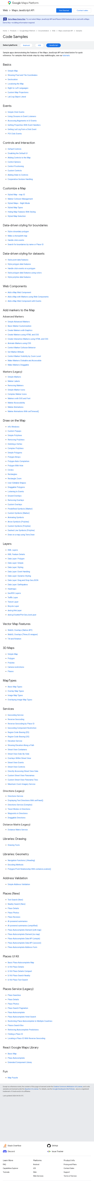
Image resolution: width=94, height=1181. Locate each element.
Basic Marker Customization (19, 326)
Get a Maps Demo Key (16, 19)
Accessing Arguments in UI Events (22, 121)
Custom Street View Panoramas (21, 775)
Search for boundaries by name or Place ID (26, 244)
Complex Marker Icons (17, 394)
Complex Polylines (16, 448)
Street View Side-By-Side (18, 754)
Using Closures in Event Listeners (22, 116)
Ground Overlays (14, 496)
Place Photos (13, 913)
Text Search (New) (15, 900)
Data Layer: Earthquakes (18, 584)
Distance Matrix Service (18, 830)
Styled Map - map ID (16, 194)
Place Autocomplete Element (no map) (24, 934)
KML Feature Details (16, 554)
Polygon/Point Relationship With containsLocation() (29, 869)
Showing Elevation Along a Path (21, 745)
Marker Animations (15, 407)
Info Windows (13, 427)
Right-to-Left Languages (18, 88)
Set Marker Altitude (16, 352)
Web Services (38, 1176)
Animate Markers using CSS (19, 343)
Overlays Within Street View (19, 758)
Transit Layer (13, 602)
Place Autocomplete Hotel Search (22, 1017)
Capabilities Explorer (10, 1168)
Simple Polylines (15, 435)
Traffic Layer (13, 597)
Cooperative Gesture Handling (20, 179)
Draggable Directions (16, 818)
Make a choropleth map (17, 236)
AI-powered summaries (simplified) (23, 925)
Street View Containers (17, 749)
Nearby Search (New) (16, 904)
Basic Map (12, 1054)
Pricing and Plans (70, 1164)
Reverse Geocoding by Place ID (21, 724)
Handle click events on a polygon (21, 268)
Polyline (11, 663)
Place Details (13, 908)
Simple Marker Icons (16, 390)
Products (13, 31)
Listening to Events (16, 491)
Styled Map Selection (17, 216)
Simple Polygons (15, 453)
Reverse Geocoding (16, 719)
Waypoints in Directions (18, 813)
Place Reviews (14, 917)
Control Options (14, 162)
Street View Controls (16, 767)
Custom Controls (15, 170)
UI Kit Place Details (16, 967)
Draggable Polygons (16, 487)
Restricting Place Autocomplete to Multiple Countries (30, 1021)
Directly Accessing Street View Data (23, 771)
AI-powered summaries (17, 921)
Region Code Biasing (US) (18, 736)
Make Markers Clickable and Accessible (24, 360)
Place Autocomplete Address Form (22, 947)
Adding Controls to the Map (19, 157)
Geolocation (13, 79)
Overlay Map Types (16, 691)
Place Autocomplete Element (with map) (24, 930)
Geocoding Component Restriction (22, 728)
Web (5, 10)
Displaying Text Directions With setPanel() (25, 800)
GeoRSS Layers (14, 593)
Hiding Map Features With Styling (22, 212)
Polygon (11, 658)
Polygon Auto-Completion (18, 461)
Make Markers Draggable (18, 365)
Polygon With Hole (15, 465)
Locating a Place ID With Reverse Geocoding (26, 1038)
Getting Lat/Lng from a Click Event (22, 129)
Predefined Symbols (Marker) (20, 509)
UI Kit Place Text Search (18, 980)
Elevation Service (15, 741)
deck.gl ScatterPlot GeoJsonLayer (22, 615)
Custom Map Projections (18, 92)
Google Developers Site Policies (64, 1089)
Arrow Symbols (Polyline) (18, 522)
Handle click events (16, 240)
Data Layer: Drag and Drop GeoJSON (23, 580)
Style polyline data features (19, 277)
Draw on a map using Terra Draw (21, 535)
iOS (39, 45)
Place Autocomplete (16, 1012)
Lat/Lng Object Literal (17, 97)
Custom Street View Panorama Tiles (23, 780)
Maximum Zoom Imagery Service (21, 784)
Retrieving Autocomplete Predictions (23, 1030)
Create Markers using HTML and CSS (23, 335)
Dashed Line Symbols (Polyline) (21, 530)
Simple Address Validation (19, 884)
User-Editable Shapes (17, 483)
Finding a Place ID (15, 1034)
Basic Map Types (15, 687)
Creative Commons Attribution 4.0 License (67, 1086)
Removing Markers (16, 385)
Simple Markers (14, 377)
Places (11, 671)
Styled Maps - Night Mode (19, 203)
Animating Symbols (16, 517)
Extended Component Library (20, 1062)
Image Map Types (15, 695)
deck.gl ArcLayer (15, 610)
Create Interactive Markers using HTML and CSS (28, 339)
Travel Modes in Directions (19, 809)
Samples (79, 31)
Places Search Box (16, 1025)
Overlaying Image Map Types (20, 700)
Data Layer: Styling (15, 567)
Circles (11, 470)
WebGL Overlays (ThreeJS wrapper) (23, 634)
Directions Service (15, 796)
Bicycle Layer (13, 606)
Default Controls (14, 149)
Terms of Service (70, 1176)
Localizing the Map (16, 84)
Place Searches (14, 995)
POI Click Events (15, 134)
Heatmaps (12, 589)
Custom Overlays (15, 504)
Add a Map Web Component (19, 292)
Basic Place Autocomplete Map (21, 962)
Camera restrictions (16, 667)
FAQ (4, 1164)
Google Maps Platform (27, 31)
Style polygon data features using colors (25, 273)
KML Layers (13, 550)
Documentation (43, 31)
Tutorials (6, 1172)
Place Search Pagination (18, 1008)
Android (26, 45)
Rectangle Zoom (14, 478)
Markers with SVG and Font (19, 398)
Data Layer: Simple (15, 563)
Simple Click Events (16, 112)
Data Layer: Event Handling (19, 571)
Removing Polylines (16, 440)
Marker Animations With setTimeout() (23, 411)
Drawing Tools (14, 845)
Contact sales (82, 10)
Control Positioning (16, 166)
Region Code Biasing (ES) (18, 732)
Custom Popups (14, 431)
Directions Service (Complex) (20, 805)
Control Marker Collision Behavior (22, 347)
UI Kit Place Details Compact (20, 971)
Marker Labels (14, 381)
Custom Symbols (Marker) (19, 513)
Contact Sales (69, 1168)
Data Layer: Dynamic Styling (19, 576)
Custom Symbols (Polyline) (19, 526)
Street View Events (16, 762)
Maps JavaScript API (23, 10)
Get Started (64, 10)
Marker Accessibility (16, 403)
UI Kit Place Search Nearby (19, 975)
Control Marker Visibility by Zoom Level (24, 356)
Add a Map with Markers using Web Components (28, 297)
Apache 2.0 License (31, 1089)
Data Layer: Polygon (16, 559)
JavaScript (53, 45)
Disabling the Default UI (18, 153)
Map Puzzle (13, 1078)
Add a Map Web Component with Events (24, 301)
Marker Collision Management (20, 199)
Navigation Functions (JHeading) (21, 860)
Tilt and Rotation (14, 639)
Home (5, 31)
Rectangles (12, 474)
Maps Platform (25, 3)
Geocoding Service (16, 715)
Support (67, 1172)
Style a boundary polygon (18, 231)
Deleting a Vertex (15, 444)
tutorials (66, 55)
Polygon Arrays (14, 457)
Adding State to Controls (18, 175)
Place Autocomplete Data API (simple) (24, 938)
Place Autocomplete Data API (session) (24, 943)
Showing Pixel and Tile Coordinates (22, 75)
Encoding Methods (15, 865)
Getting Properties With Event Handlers (24, 125)
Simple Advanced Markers (19, 322)
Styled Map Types (15, 207)
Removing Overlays (16, 500)
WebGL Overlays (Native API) (20, 630)
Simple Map (13, 71)
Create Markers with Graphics (20, 330)
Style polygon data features (19, 264)
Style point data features (18, 260)
